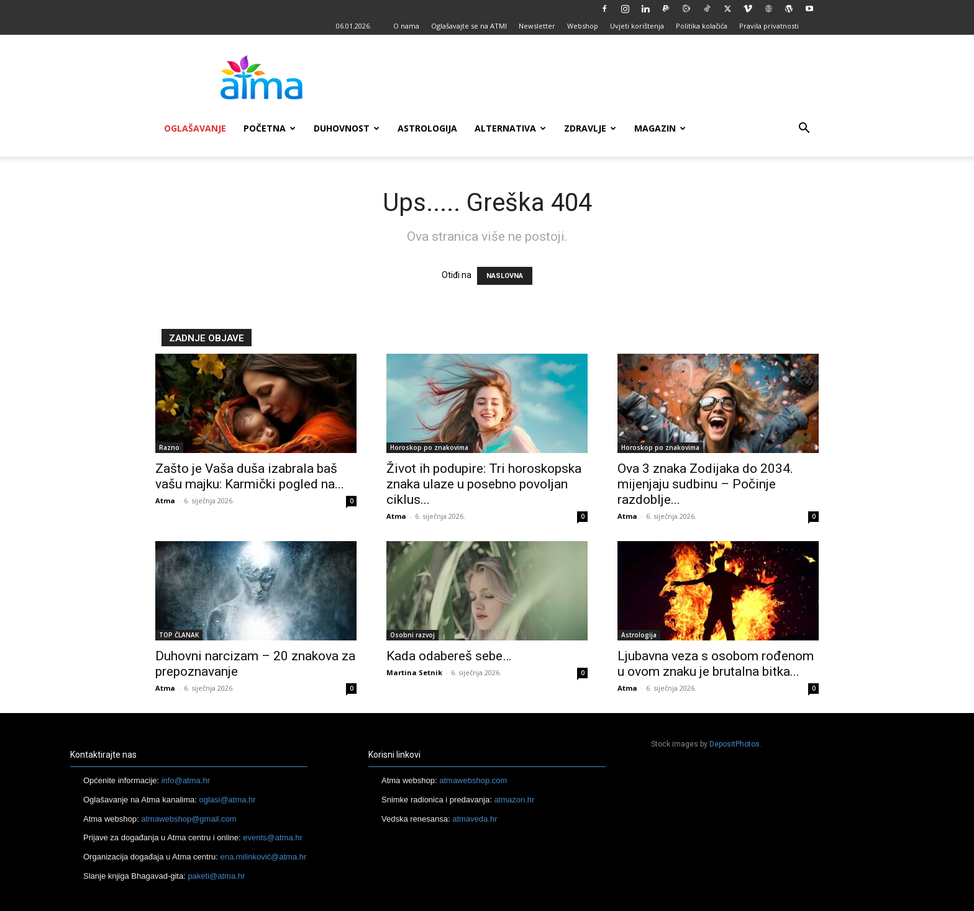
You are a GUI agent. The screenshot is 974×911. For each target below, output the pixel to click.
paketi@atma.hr (216, 876)
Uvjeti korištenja (637, 25)
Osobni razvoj (412, 635)
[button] (804, 129)
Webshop (582, 25)
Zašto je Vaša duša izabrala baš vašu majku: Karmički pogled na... (249, 476)
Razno (169, 447)
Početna (270, 128)
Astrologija (427, 128)
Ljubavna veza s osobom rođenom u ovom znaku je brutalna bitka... (715, 663)
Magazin (660, 128)
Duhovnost (347, 128)
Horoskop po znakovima (429, 447)
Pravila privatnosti (769, 25)
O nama (406, 25)
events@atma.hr (273, 837)
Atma (165, 500)
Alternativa (510, 128)
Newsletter (537, 25)
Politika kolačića (701, 25)
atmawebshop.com (473, 780)
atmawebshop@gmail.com (188, 818)
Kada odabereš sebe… (448, 655)
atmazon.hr (514, 799)
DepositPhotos (734, 744)
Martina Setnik (414, 672)
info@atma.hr (186, 780)
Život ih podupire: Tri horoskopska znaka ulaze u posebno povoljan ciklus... (483, 484)
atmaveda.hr (474, 818)
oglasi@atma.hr (227, 799)
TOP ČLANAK (179, 635)
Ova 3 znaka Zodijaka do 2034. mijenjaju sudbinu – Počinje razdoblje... (705, 484)
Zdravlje (590, 128)
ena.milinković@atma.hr (263, 856)
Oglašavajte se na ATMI (469, 25)
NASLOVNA (504, 276)
